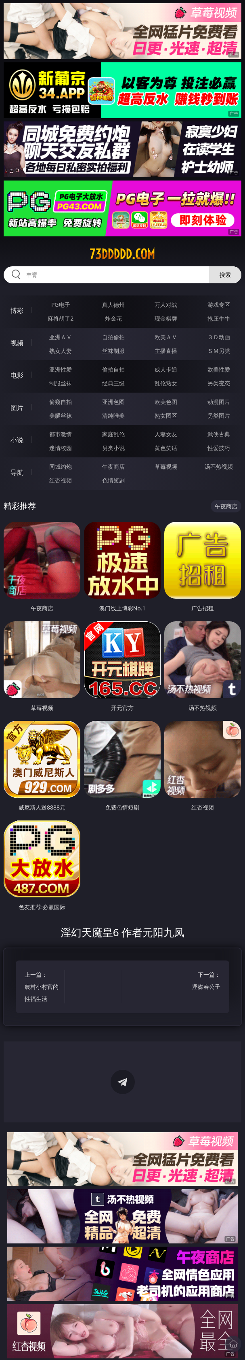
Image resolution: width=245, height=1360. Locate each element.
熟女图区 (166, 415)
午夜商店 (113, 466)
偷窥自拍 (60, 402)
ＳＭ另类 (218, 351)
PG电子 (60, 304)
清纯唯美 (113, 415)
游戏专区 (218, 304)
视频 (16, 342)
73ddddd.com (122, 254)
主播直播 (166, 351)
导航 (16, 472)
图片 (16, 407)
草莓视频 (166, 466)
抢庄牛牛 (218, 318)
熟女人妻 (60, 351)
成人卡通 (166, 369)
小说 (16, 440)
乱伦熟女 (166, 383)
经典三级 (113, 383)
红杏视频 (60, 480)
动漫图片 (218, 402)
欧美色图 (166, 402)
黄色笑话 (166, 448)
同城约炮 (60, 466)
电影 (16, 375)
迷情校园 (60, 448)
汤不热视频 (219, 466)
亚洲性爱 (60, 369)
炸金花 (113, 318)
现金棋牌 (166, 318)
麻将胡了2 (60, 318)
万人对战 (166, 304)
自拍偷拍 (113, 337)
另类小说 (113, 448)
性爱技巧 (218, 448)
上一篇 (42, 988)
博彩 (16, 310)
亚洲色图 (113, 402)
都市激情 (60, 434)
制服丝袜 (60, 383)
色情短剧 (113, 480)
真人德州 (113, 304)
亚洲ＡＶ (60, 337)
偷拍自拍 (113, 369)
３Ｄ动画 (218, 337)
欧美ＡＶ (166, 337)
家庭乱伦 (113, 434)
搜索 (225, 274)
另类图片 (218, 415)
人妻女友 (166, 434)
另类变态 (218, 383)
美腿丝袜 (60, 415)
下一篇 (203, 982)
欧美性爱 (218, 369)
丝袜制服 (113, 351)
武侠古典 (218, 434)
